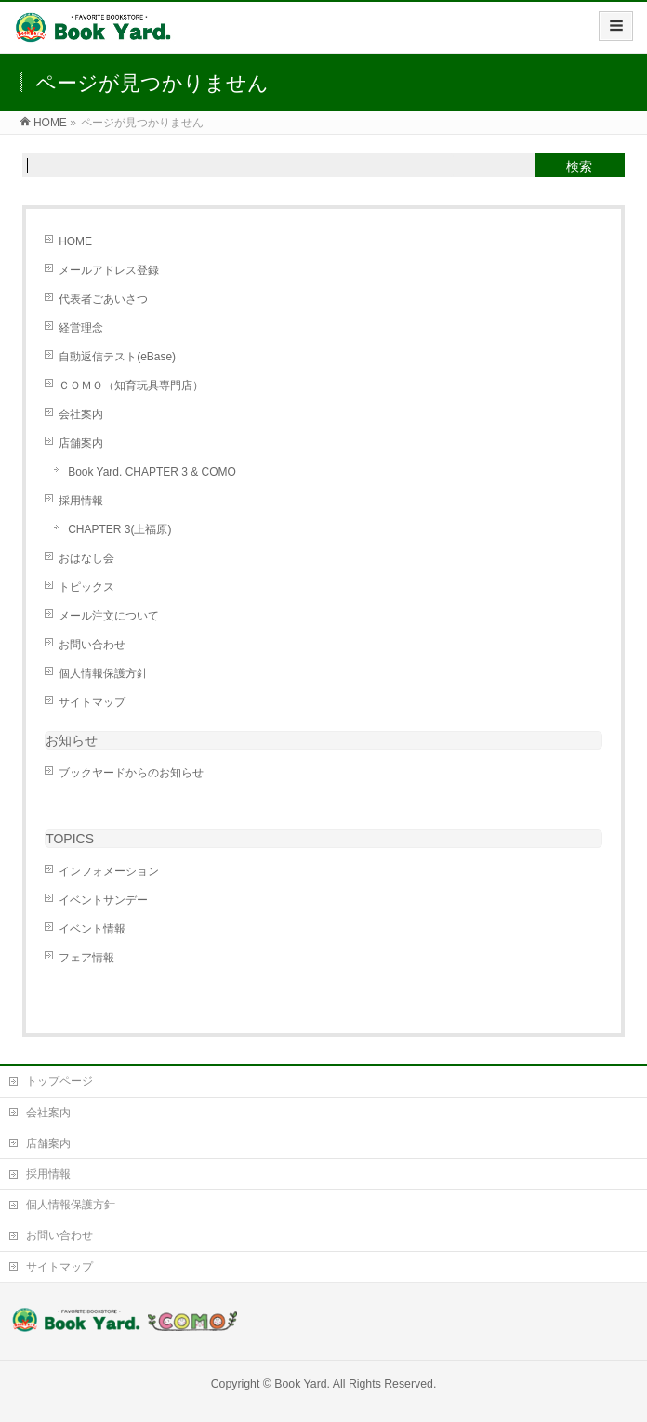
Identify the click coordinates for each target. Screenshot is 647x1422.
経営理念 (81, 327)
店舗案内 (81, 443)
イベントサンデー (103, 900)
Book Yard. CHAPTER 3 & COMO (152, 471)
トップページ (59, 1081)
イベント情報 (92, 928)
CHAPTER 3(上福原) (119, 529)
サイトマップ (92, 702)
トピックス (86, 587)
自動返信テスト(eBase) (117, 356)
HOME (75, 241)
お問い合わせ (92, 644)
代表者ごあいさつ (103, 299)
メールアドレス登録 (109, 270)
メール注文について (109, 615)
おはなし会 (86, 558)
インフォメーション (109, 871)
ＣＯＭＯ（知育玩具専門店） (131, 385)
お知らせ (72, 740)
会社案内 (81, 414)
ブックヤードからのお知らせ (131, 772)
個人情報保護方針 (103, 673)
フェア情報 (86, 957)
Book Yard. (302, 1383)
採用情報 (81, 500)
